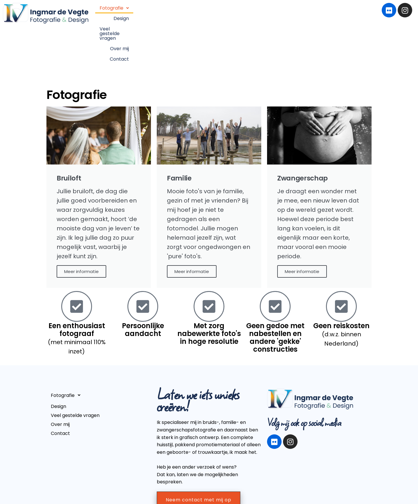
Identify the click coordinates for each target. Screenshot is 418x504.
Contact (334, 14)
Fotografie (192, 14)
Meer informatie (81, 233)
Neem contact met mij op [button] (198, 460)
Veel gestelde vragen (264, 14)
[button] (192, 14)
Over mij (306, 14)
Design (223, 14)
